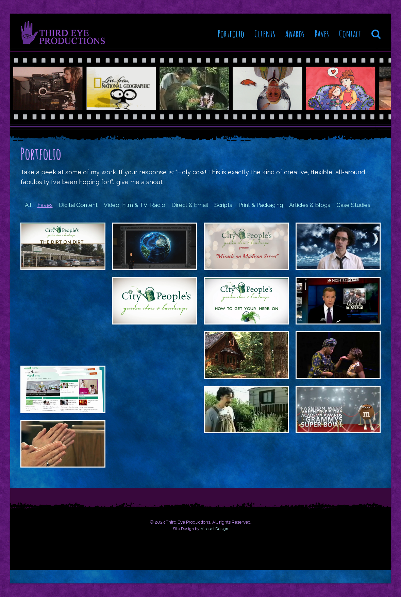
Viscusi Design (214, 528)
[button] (376, 31)
